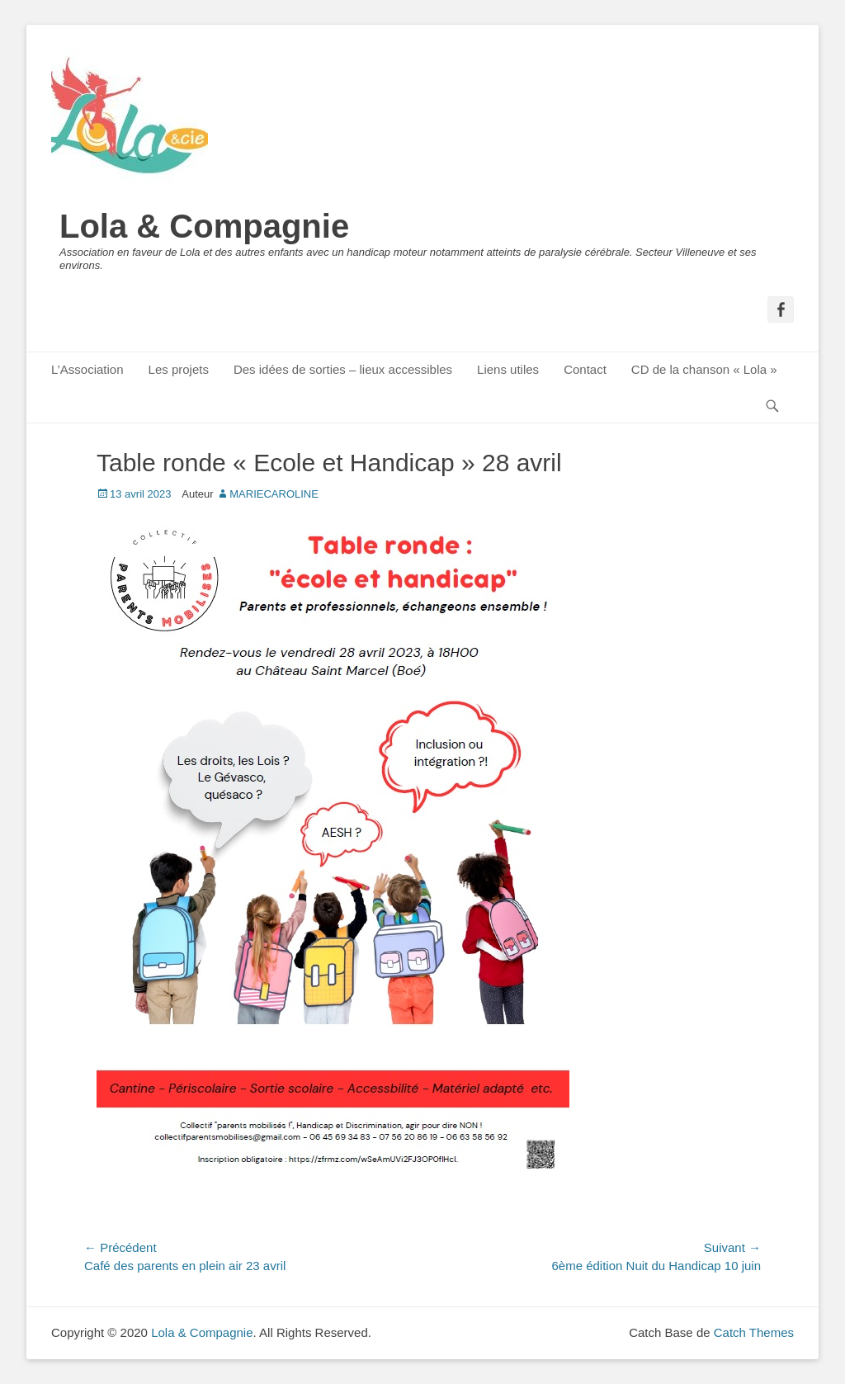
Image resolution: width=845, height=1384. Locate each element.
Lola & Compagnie (204, 226)
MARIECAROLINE (274, 494)
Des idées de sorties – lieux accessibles (343, 369)
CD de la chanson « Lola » (704, 369)
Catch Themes (754, 1332)
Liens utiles (508, 369)
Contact (585, 369)
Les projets (179, 369)
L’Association (87, 369)
